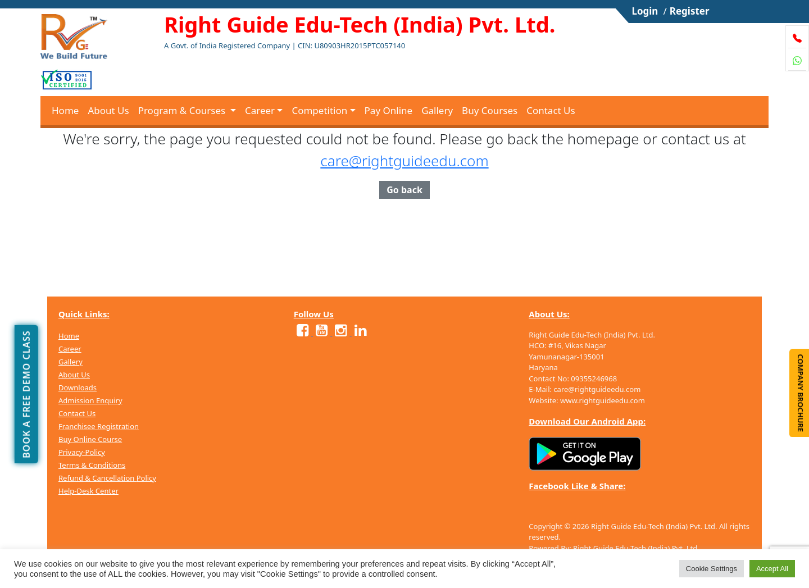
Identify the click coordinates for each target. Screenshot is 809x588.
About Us (108, 110)
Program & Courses (183, 110)
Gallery (437, 110)
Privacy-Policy (81, 452)
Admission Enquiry (90, 400)
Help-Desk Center (88, 491)
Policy (146, 478)
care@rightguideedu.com (404, 161)
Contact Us (550, 110)
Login (644, 10)
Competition (319, 110)
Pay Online (389, 110)
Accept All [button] (772, 568)
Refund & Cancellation (97, 478)
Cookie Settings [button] (711, 568)
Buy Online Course (90, 439)
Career (260, 110)
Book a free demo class (26, 394)
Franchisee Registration (98, 426)
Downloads (77, 387)
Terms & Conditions (91, 465)
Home (65, 110)
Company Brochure (801, 393)
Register (690, 10)
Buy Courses (489, 110)
